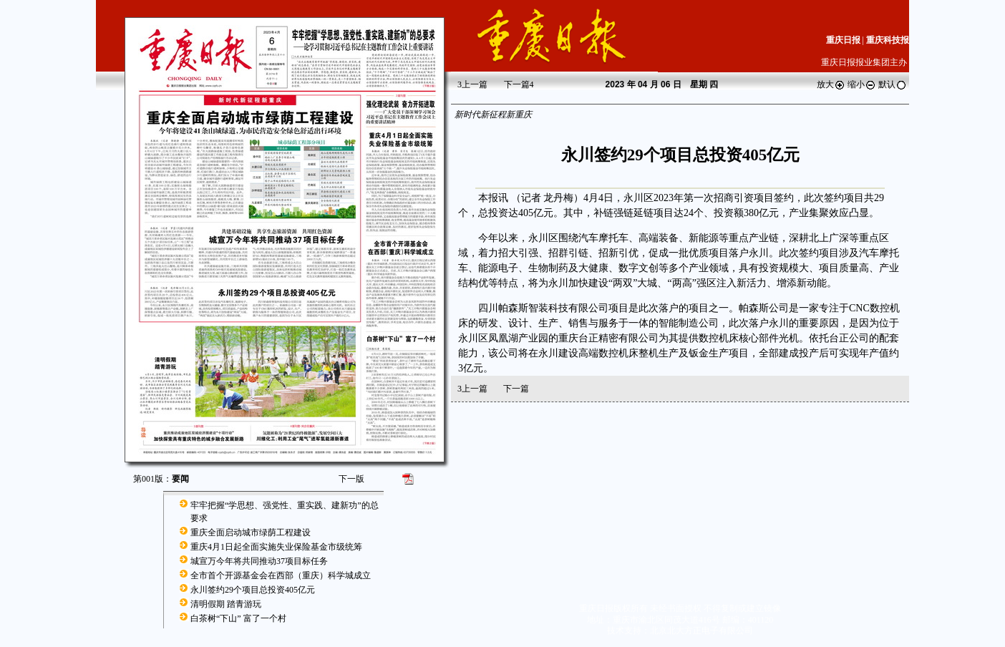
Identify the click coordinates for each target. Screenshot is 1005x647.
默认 (892, 84)
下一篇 (519, 84)
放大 (831, 84)
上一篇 (472, 84)
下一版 (351, 479)
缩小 (862, 84)
